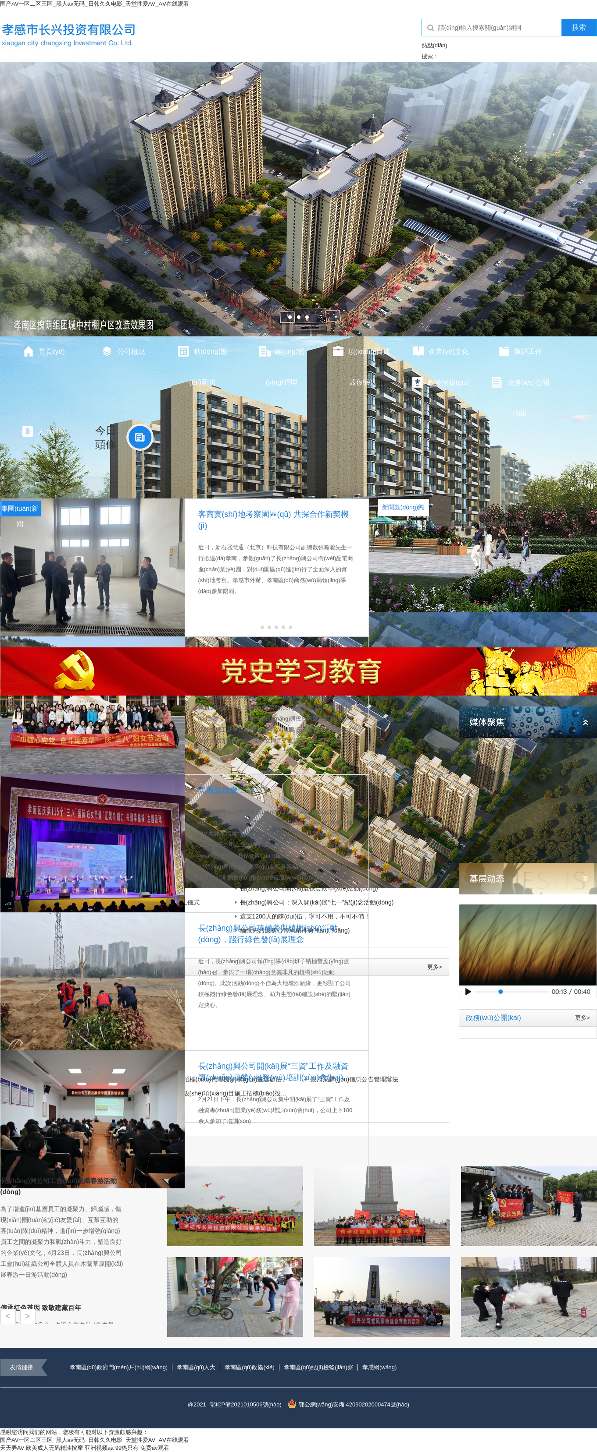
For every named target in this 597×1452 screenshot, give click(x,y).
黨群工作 (519, 351)
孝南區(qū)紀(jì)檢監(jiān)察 (318, 1367)
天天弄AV (12, 1448)
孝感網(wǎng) (379, 1367)
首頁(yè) (43, 351)
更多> (434, 967)
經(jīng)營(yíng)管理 (281, 356)
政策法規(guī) (440, 382)
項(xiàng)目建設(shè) (361, 356)
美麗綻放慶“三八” (228, 790)
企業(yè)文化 (440, 351)
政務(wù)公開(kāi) (519, 387)
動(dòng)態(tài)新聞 (202, 356)
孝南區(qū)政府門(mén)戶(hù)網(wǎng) (119, 1367)
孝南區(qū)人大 (196, 1367)
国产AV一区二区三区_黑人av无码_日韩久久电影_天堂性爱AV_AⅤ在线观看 (94, 3)
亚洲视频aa (99, 1448)
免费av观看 (154, 1448)
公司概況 (122, 351)
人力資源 (43, 431)
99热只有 (127, 1448)
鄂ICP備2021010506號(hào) (246, 1404)
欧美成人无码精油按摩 (54, 1448)
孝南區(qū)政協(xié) (249, 1367)
